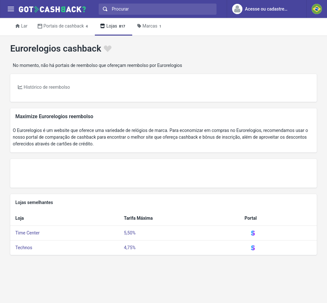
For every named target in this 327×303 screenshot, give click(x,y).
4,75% (130, 247)
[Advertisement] (163, 173)
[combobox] (156, 9)
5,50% (130, 232)
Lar (21, 26)
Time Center (27, 232)
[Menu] (10, 9)
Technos (23, 247)
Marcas (150, 26)
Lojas (113, 26)
